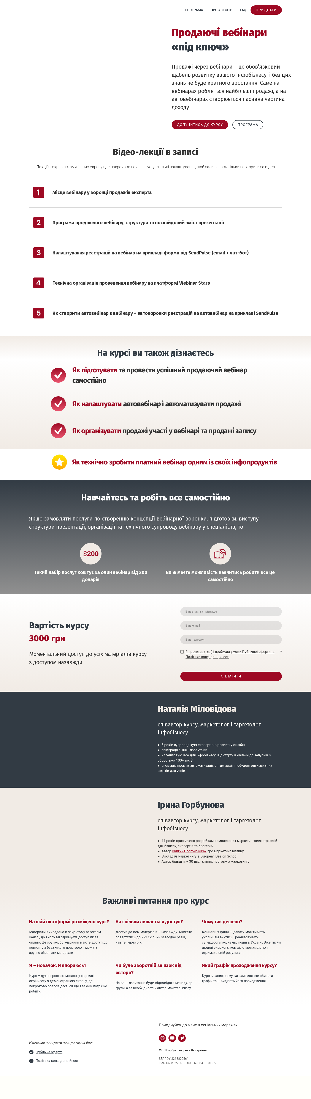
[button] (266, 10)
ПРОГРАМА (194, 10)
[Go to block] (44, 1082)
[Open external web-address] (48, 1028)
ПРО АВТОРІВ (221, 10)
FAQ (243, 10)
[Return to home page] (48, 10)
